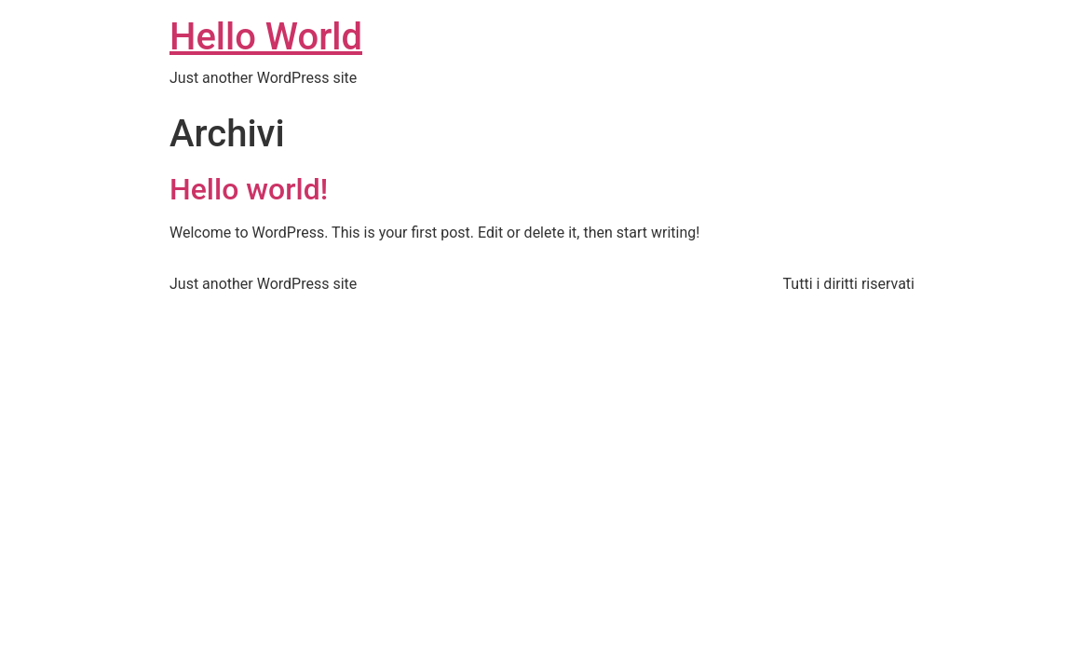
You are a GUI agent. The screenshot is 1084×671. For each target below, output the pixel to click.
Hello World (265, 37)
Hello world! (248, 189)
